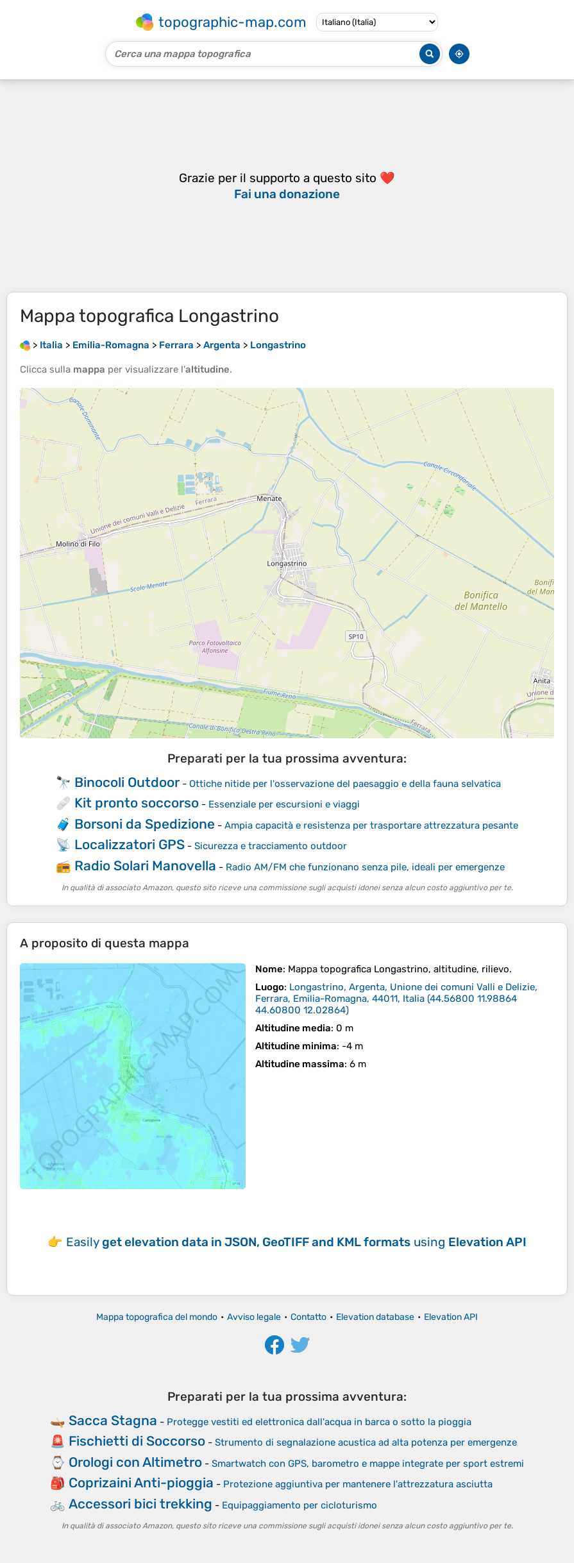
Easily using (296, 1242)
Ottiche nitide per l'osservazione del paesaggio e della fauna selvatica (345, 784)
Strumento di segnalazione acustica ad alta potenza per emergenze (366, 1442)
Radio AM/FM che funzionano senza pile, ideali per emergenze (365, 867)
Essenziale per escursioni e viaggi (284, 804)
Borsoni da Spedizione (144, 824)
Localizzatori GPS (129, 844)
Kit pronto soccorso (136, 803)
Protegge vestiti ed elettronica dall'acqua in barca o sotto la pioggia (319, 1422)
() (396, 998)
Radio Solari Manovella (145, 866)
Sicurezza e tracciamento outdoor (270, 846)
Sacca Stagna (113, 1420)
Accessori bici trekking (140, 1504)
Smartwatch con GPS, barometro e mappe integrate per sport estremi (368, 1463)
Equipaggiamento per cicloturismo (299, 1505)
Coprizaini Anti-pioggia (141, 1482)
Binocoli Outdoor (127, 782)
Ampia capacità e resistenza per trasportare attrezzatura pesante (371, 825)
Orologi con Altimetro (135, 1462)
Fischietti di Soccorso (137, 1441)
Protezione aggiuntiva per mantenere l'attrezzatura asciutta (358, 1484)
